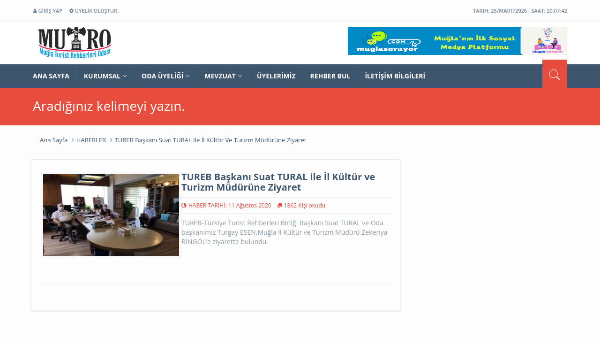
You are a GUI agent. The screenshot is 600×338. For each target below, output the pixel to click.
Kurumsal (105, 75)
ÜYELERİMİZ (276, 75)
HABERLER (91, 140)
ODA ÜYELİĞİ (166, 75)
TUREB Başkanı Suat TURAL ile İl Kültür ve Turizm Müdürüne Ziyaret (211, 140)
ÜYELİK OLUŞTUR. (94, 10)
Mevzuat (223, 75)
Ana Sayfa (54, 140)
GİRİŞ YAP (47, 10)
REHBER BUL (330, 75)
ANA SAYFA (51, 75)
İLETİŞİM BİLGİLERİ (395, 75)
